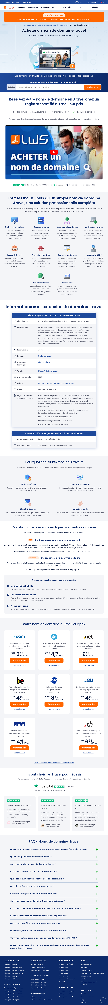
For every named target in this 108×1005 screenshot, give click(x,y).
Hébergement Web (10, 964)
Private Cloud (63, 973)
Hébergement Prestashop (13, 991)
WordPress (45, 7)
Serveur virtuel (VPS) (66, 964)
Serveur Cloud (64, 970)
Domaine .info (19, 753)
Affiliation (84, 979)
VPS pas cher (63, 976)
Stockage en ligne (65, 994)
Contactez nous (85, 76)
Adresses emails (36, 997)
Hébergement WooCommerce (14, 997)
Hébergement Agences (12, 979)
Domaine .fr (54, 665)
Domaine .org (54, 709)
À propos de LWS (86, 964)
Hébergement (33, 7)
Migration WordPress (38, 988)
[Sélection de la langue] (102, 2)
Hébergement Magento (12, 1000)
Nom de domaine (29, 25)
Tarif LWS (84, 985)
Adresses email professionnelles (42, 1000)
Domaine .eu (88, 709)
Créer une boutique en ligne (13, 988)
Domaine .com (20, 665)
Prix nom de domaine (38, 967)
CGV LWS (84, 967)
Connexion (92, 2)
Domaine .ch (88, 753)
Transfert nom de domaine (40, 970)
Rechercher (92, 87)
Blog (82, 1000)
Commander (19, 660)
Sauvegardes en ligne (66, 991)
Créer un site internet (38, 979)
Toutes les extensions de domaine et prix (53, 25)
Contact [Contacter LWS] (81, 2)
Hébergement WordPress (13, 967)
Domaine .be (19, 709)
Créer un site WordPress (39, 982)
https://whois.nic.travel (47, 371)
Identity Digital (44, 362)
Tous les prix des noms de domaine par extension (54, 762)
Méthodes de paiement (89, 982)
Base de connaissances (89, 997)
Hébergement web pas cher (14, 973)
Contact (83, 994)
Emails (63, 7)
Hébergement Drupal (11, 976)
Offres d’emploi (86, 976)
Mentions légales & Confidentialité (92, 973)
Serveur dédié (64, 967)
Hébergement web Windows (14, 970)
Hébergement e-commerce (14, 994)
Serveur (55, 7)
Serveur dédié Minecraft (67, 979)
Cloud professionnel (66, 997)
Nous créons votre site (38, 985)
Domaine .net (88, 665)
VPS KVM (62, 982)
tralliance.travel (44, 356)
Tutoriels (83, 1003)
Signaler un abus (86, 970)
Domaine (21, 7)
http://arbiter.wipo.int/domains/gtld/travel (56, 383)
